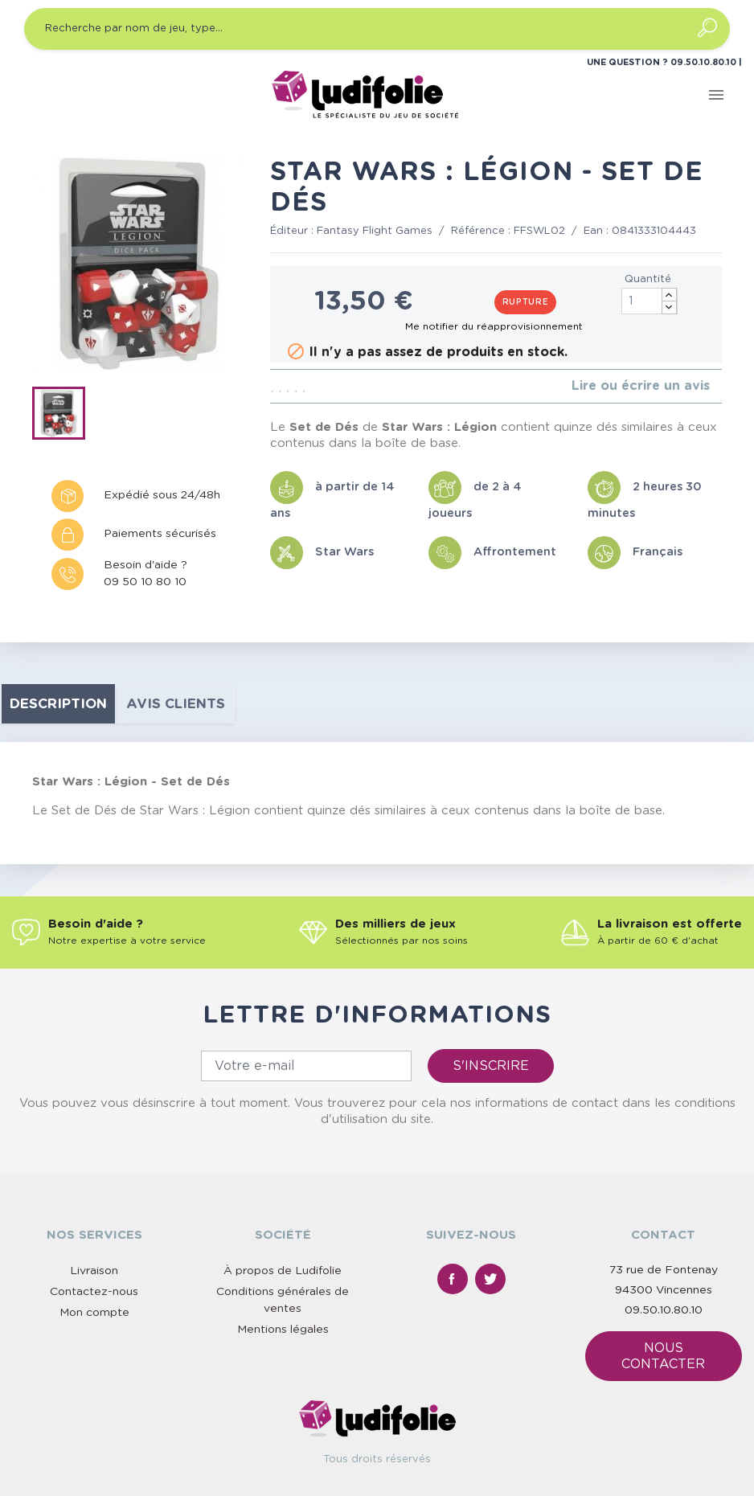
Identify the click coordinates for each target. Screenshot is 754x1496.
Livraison (94, 1271)
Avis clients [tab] (175, 704)
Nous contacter (663, 1356)
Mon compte (94, 1312)
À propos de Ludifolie (282, 1271)
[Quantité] (649, 301)
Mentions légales (283, 1329)
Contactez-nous (94, 1291)
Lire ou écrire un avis (641, 385)
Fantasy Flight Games (374, 231)
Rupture (525, 302)
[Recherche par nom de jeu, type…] (377, 29)
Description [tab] (58, 704)
